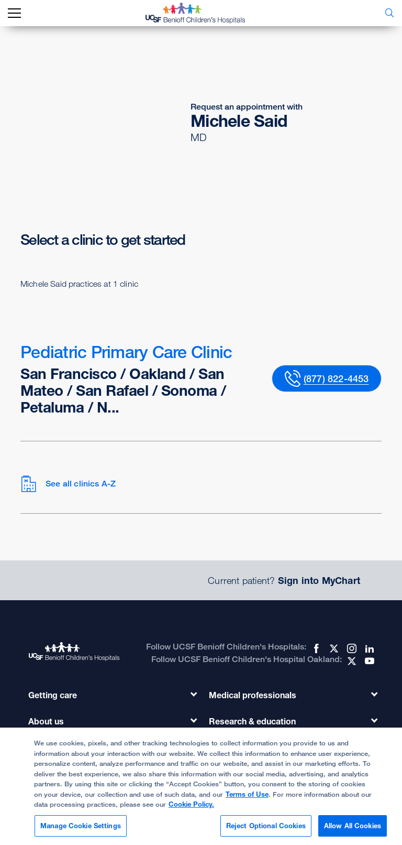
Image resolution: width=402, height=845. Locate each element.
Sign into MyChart (319, 580)
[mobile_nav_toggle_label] (14, 13)
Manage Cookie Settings (80, 830)
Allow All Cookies (352, 830)
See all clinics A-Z (68, 483)
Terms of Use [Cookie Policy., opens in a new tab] (247, 798)
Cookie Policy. (191, 808)
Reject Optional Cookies (266, 830)
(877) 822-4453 (336, 378)
